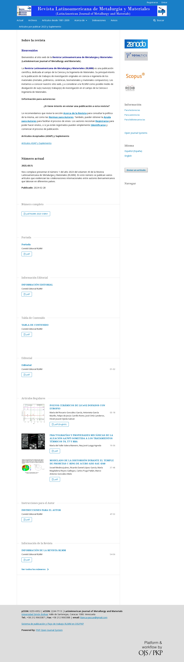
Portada (26, 244)
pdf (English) (60, 424)
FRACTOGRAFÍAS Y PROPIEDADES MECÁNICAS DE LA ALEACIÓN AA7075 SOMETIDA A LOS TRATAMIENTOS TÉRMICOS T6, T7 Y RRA (81, 438)
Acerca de (79, 20)
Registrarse (152, 2)
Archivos (32, 20)
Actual (20, 20)
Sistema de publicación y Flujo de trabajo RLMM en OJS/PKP (52, 623)
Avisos (114, 20)
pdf (28, 254)
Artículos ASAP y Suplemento (36, 143)
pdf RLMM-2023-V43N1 (37, 213)
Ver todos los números (33, 569)
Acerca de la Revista (75, 113)
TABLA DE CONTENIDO (35, 324)
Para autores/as (132, 114)
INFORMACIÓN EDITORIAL (37, 284)
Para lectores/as (132, 110)
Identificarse (98, 125)
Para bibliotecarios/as (135, 119)
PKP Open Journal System (49, 630)
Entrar (164, 2)
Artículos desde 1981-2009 (55, 20)
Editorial (26, 365)
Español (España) (133, 151)
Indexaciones (99, 20)
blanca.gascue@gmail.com (93, 617)
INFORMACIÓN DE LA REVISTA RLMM (43, 550)
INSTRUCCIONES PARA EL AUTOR (41, 510)
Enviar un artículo (136, 170)
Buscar (160, 20)
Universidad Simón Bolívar (34, 614)
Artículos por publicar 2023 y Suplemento (40, 26)
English (128, 155)
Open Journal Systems (136, 132)
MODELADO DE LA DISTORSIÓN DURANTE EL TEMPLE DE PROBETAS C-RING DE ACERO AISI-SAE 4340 (82, 462)
